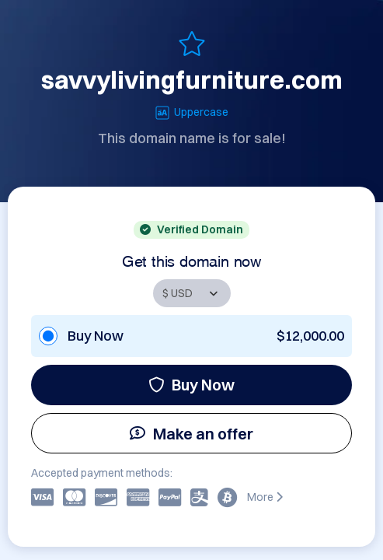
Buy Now (191, 384)
